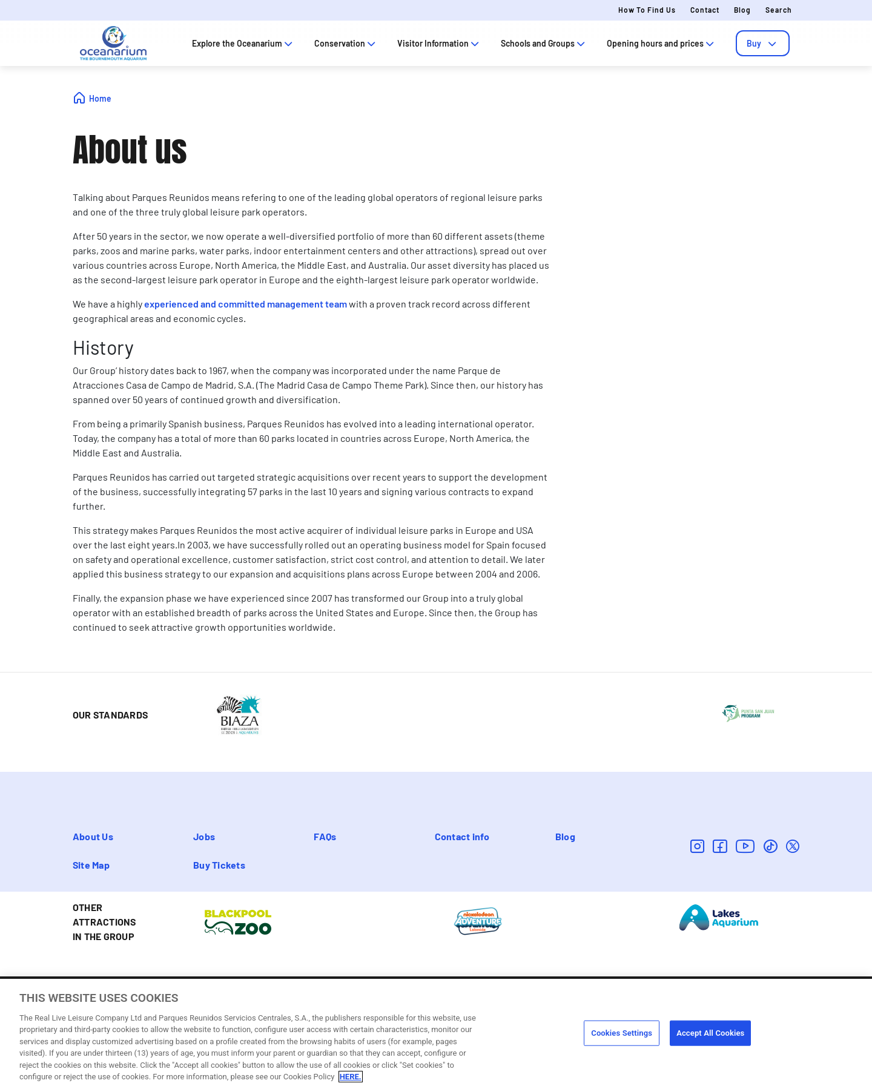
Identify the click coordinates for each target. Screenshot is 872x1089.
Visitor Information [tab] (439, 43)
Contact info (462, 836)
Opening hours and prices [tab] (661, 43)
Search (778, 9)
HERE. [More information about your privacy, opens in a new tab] (351, 1077)
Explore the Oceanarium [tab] (243, 43)
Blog (742, 9)
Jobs (204, 836)
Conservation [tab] (346, 43)
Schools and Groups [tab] (544, 43)
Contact (704, 9)
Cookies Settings (621, 1033)
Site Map (91, 864)
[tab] (762, 43)
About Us (93, 836)
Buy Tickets (219, 864)
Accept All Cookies (710, 1033)
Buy (763, 43)
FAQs (325, 836)
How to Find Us (647, 9)
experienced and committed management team (245, 303)
